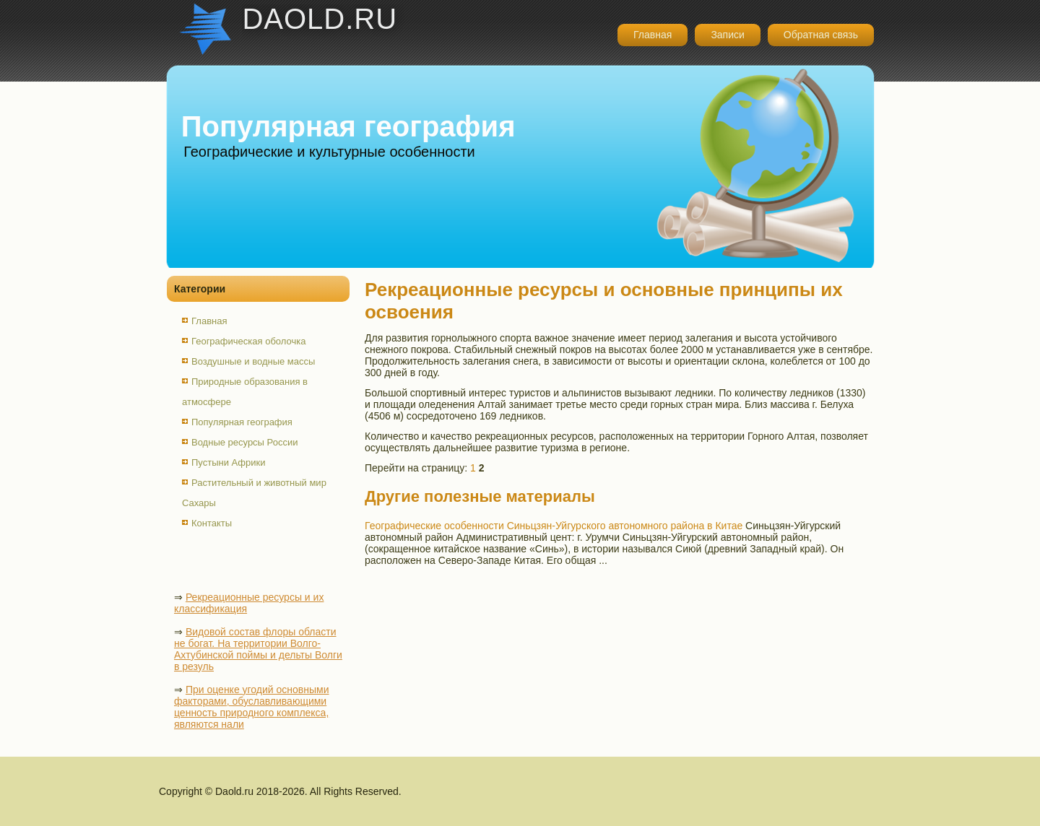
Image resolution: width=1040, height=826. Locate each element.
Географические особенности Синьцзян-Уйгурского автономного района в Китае (553, 525)
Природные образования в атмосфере (245, 391)
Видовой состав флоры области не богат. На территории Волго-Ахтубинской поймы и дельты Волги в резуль (258, 649)
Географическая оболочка (248, 341)
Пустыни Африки (228, 462)
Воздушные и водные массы (253, 361)
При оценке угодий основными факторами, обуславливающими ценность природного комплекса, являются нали (251, 707)
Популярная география (241, 422)
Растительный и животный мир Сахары (254, 492)
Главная (652, 34)
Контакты (211, 523)
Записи (727, 34)
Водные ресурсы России (244, 442)
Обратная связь (821, 34)
